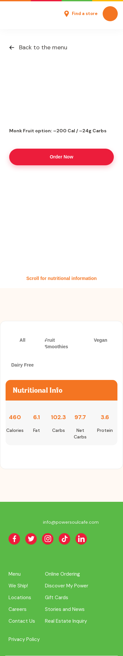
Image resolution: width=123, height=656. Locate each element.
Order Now (61, 156)
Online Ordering (62, 574)
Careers (18, 609)
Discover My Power (66, 585)
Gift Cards (56, 597)
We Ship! (18, 585)
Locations (20, 597)
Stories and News (65, 609)
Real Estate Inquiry (66, 621)
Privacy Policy (24, 639)
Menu (15, 574)
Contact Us (22, 621)
